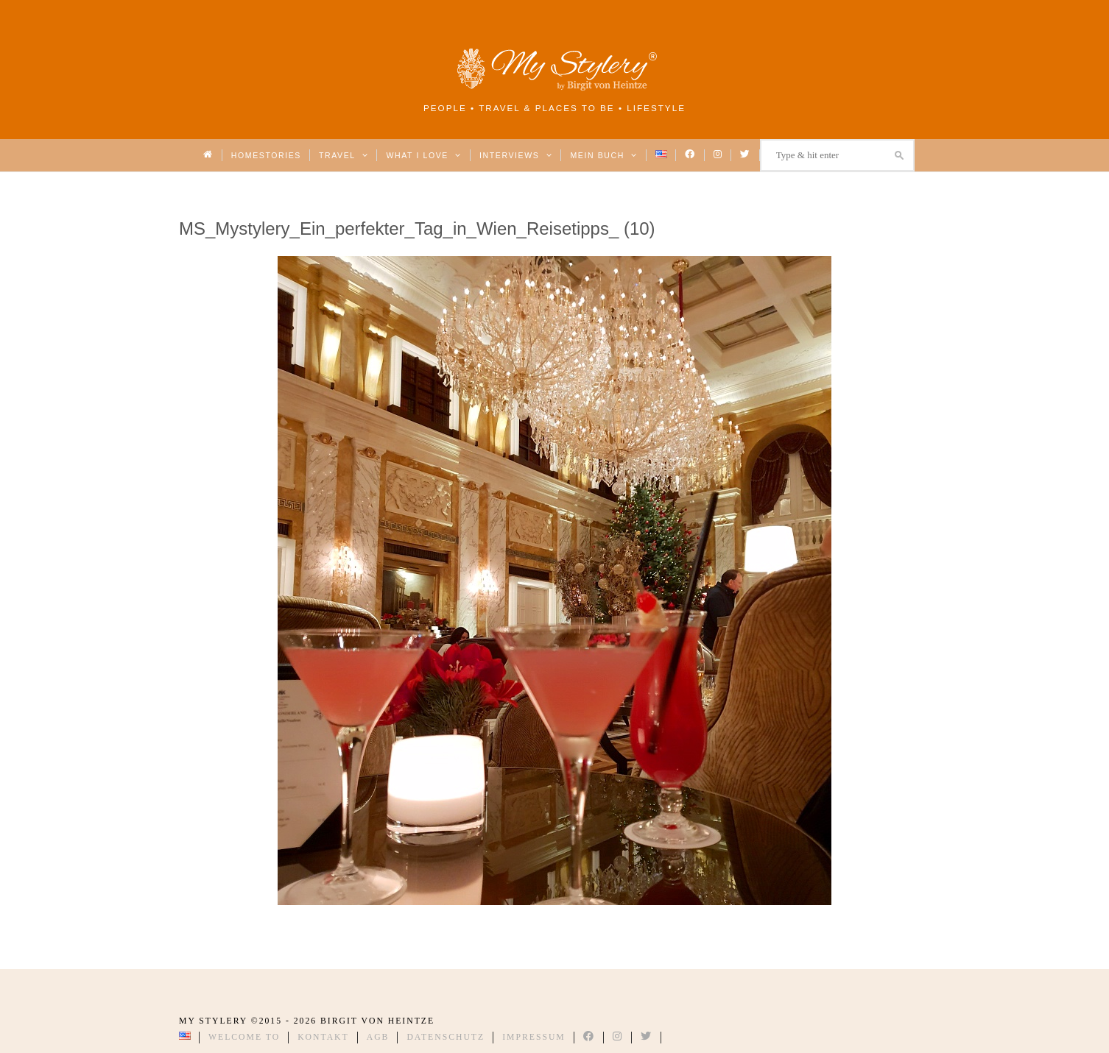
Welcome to (244, 1037)
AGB (378, 1037)
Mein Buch (604, 155)
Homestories (266, 155)
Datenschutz (445, 1037)
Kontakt (323, 1037)
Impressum (534, 1037)
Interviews (515, 155)
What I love (424, 155)
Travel (343, 155)
